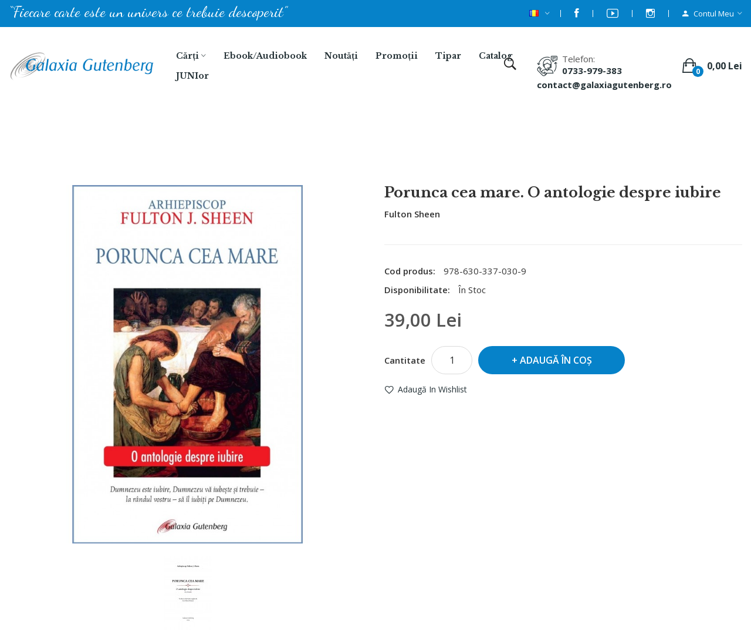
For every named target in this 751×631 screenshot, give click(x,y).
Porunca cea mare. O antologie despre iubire (391, 153)
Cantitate (404, 360)
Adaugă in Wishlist (432, 389)
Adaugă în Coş (556, 360)
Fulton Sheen (412, 214)
